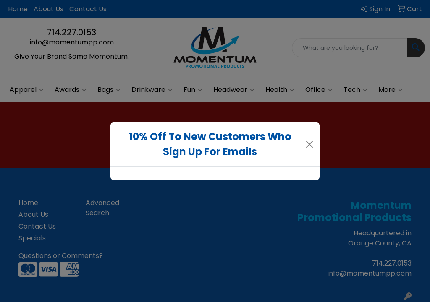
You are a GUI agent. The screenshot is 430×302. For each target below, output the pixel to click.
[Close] (309, 144)
